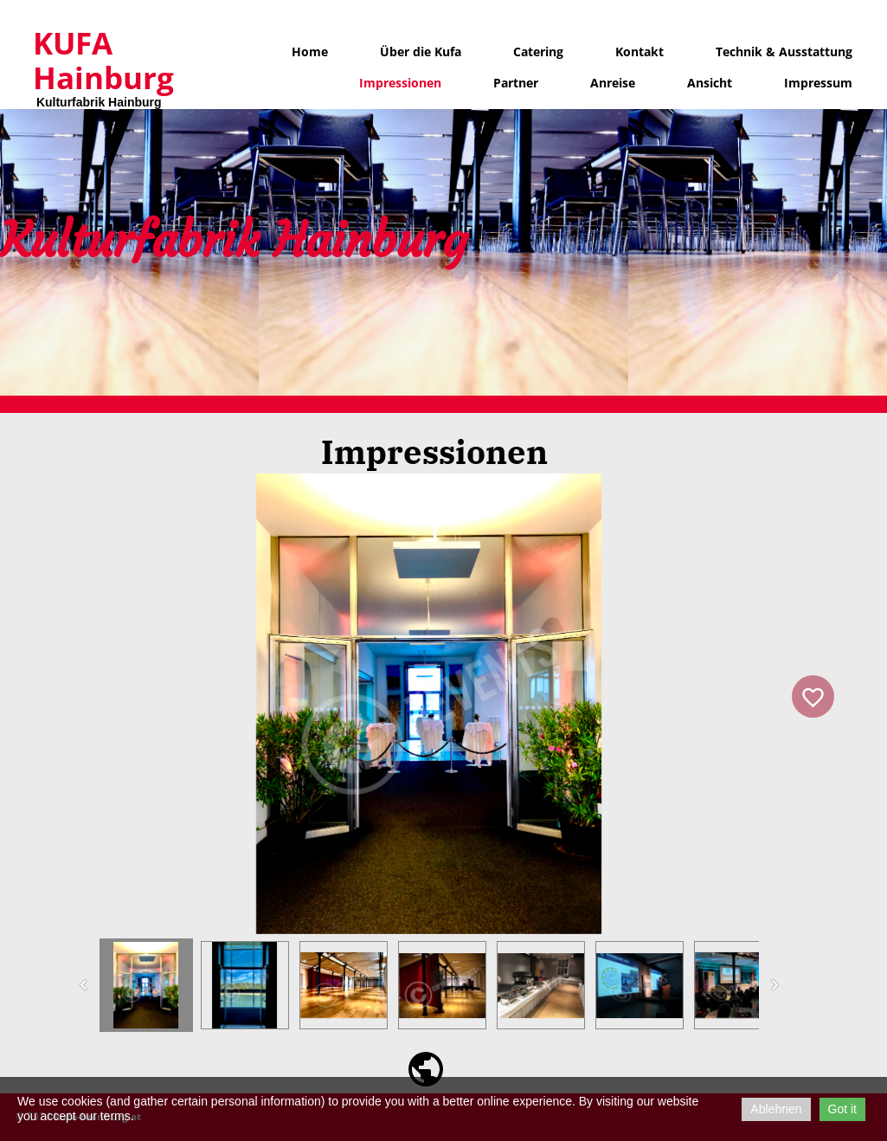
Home (310, 51)
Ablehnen (775, 1109)
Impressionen (400, 82)
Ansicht (709, 82)
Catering (538, 51)
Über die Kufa (420, 51)
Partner (515, 82)
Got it (842, 1109)
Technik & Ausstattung (784, 51)
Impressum (818, 82)
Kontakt (639, 51)
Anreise (612, 82)
